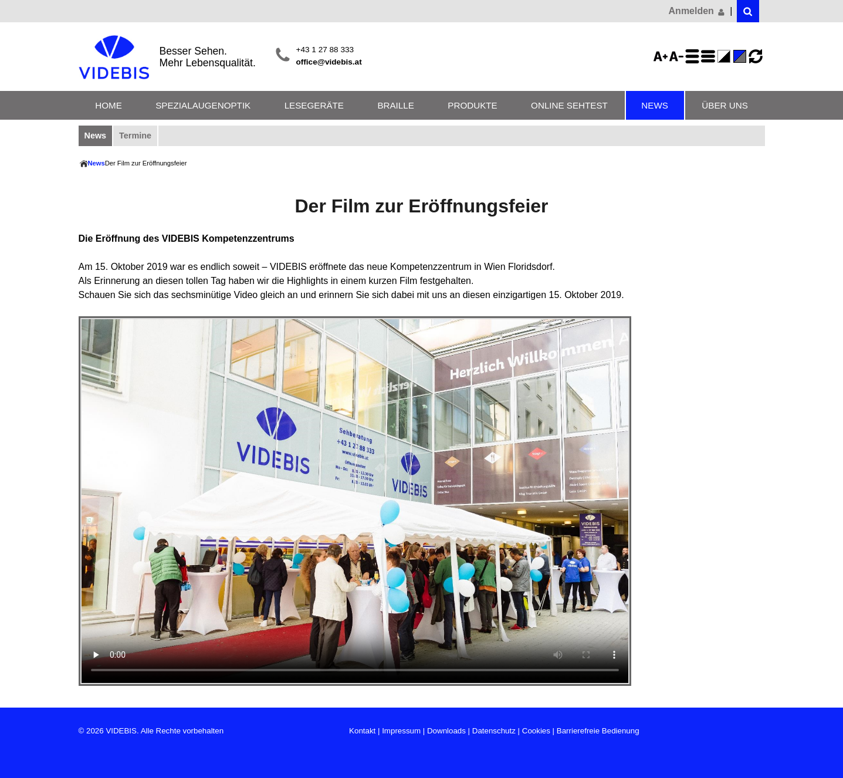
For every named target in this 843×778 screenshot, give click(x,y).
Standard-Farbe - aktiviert (741, 56)
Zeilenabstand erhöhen (694, 56)
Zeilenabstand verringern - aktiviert (710, 56)
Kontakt (362, 730)
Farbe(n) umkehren (726, 56)
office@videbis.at (328, 61)
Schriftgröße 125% (662, 56)
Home (108, 105)
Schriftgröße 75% (678, 56)
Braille (395, 105)
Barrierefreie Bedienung (598, 730)
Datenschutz (494, 730)
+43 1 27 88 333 (325, 49)
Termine (135, 135)
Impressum (401, 730)
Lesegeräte (314, 105)
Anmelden (697, 11)
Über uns (724, 105)
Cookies (536, 730)
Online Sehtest (569, 105)
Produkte (472, 105)
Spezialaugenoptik (202, 105)
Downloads (446, 730)
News (654, 105)
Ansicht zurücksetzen (756, 56)
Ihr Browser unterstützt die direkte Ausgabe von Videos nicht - (355, 501)
